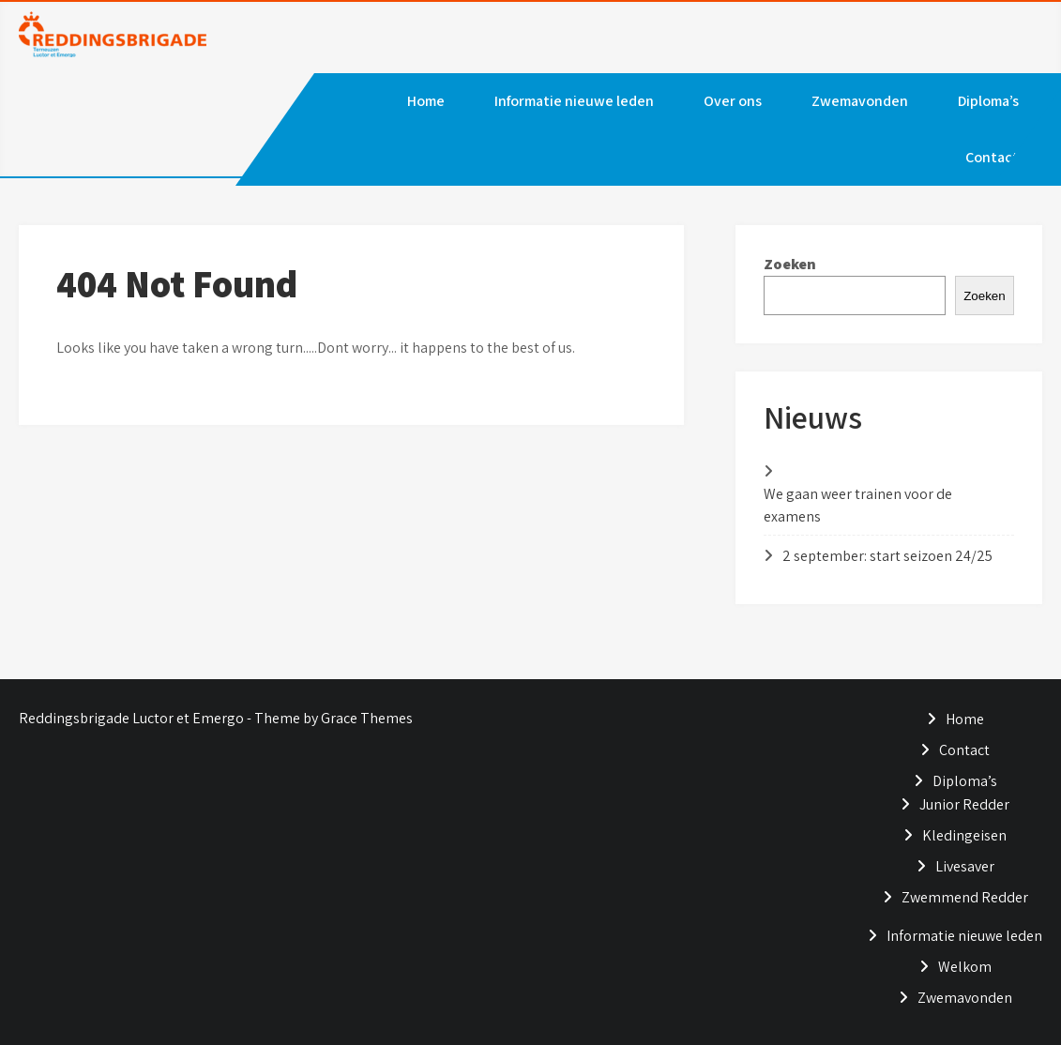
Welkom (965, 967)
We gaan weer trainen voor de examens (858, 505)
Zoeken (790, 264)
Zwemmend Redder (965, 897)
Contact (992, 157)
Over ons (733, 101)
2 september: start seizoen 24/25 (887, 556)
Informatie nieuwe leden (574, 101)
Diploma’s (988, 101)
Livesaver (964, 866)
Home (426, 101)
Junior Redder (964, 804)
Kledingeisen (964, 835)
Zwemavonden (859, 101)
